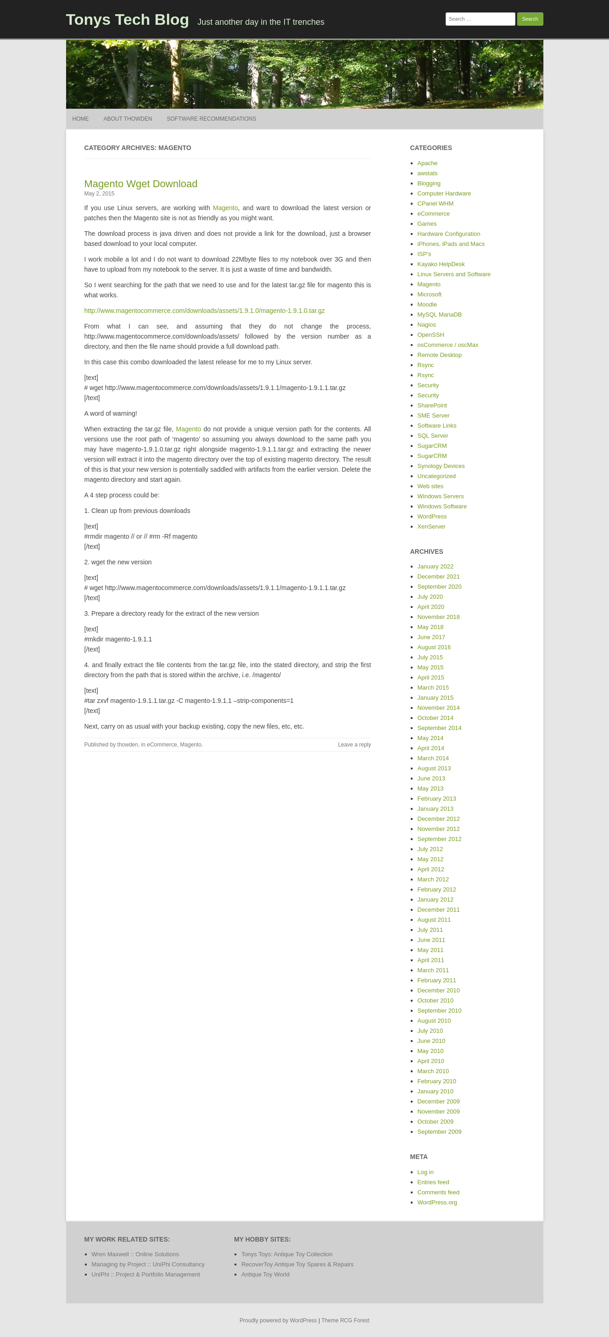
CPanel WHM (436, 203)
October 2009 (436, 1121)
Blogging (429, 183)
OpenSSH (431, 334)
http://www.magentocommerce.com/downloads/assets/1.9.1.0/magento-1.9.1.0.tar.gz (204, 310)
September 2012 (440, 839)
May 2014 (431, 738)
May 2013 (431, 788)
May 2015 (431, 667)
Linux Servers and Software (454, 274)
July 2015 (430, 657)
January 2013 (436, 808)
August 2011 (434, 919)
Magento (225, 208)
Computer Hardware (444, 193)
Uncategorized (437, 476)
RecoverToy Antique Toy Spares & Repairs (297, 1264)
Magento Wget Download (141, 183)
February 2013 (437, 798)
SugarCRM (432, 445)
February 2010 (437, 1081)
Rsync (426, 365)
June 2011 (432, 939)
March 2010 (433, 1071)
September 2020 (440, 586)
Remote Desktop (440, 354)
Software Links (437, 425)
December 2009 (439, 1101)
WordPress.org (437, 1202)
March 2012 (433, 879)
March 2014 (433, 758)
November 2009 (439, 1111)
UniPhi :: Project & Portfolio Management (146, 1274)
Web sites (431, 486)
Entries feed (433, 1182)
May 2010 (431, 1050)
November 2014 (439, 707)
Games (427, 223)
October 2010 (436, 1000)
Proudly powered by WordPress (278, 1320)
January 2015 (436, 697)
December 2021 (439, 576)
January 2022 (436, 566)
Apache (428, 163)
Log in (426, 1172)
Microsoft (430, 294)
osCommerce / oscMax (448, 344)
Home (81, 119)
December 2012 (439, 818)
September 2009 (440, 1131)
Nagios (427, 324)
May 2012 (431, 859)
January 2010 (436, 1091)
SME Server (434, 415)
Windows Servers (441, 496)
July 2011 (430, 929)
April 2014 (431, 748)
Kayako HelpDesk (441, 264)
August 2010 (434, 1020)
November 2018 (439, 616)
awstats (428, 173)
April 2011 (431, 960)
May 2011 (431, 950)
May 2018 (431, 627)
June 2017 (432, 637)
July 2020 (430, 596)
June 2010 (432, 1040)
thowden (127, 744)
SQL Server (433, 435)
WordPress (432, 516)
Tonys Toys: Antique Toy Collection (287, 1254)
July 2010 (430, 1030)
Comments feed (439, 1192)
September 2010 (440, 1010)
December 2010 (439, 990)
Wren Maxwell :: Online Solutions (135, 1254)
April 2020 (431, 606)
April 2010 (431, 1061)
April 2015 (431, 677)
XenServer (432, 526)
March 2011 (433, 970)
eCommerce (162, 744)
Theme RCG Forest (345, 1320)
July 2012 (430, 849)
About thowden (127, 119)
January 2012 (436, 899)
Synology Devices (441, 465)
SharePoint (432, 405)
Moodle (427, 304)
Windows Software (442, 506)
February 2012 (437, 889)
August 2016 (434, 647)
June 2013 (432, 778)
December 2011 (439, 909)
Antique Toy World (265, 1274)
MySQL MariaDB (440, 314)
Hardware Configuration (449, 233)
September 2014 (440, 727)
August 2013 (434, 768)
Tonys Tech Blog (128, 19)
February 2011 (437, 980)
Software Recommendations (212, 119)
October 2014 (436, 717)
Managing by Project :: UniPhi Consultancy (148, 1264)
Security (428, 385)
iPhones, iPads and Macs (451, 243)
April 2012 (431, 869)
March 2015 (433, 687)
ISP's (424, 254)
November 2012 (439, 828)
